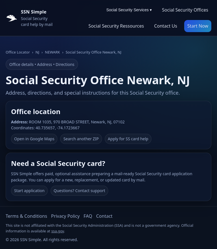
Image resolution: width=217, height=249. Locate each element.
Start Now (197, 26)
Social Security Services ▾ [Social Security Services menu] (129, 10)
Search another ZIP (81, 138)
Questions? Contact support (79, 190)
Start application (29, 190)
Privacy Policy (65, 216)
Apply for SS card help (128, 138)
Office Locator (18, 52)
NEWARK (52, 52)
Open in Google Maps (34, 138)
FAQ (88, 216)
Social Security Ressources (116, 26)
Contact (104, 216)
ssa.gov (57, 231)
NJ (37, 52)
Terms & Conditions (26, 216)
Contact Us (165, 26)
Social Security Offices (185, 10)
